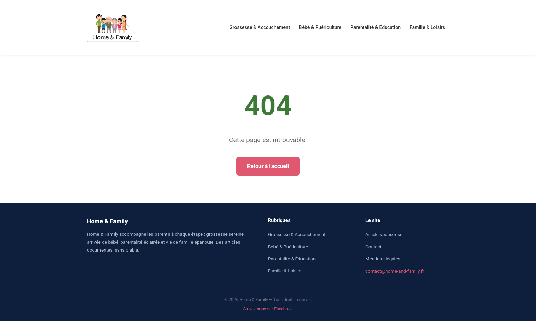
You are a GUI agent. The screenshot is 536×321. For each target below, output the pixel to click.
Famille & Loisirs (427, 27)
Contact (373, 246)
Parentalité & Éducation (375, 27)
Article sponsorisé (383, 234)
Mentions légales (382, 258)
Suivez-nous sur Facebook (268, 308)
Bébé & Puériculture (320, 27)
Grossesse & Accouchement (259, 27)
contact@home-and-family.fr (394, 271)
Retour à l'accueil (268, 166)
